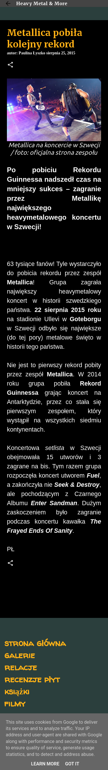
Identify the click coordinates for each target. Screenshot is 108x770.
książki (16, 691)
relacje (20, 667)
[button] (10, 65)
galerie (19, 655)
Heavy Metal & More (41, 3)
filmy (14, 703)
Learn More (45, 764)
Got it (72, 764)
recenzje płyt (32, 679)
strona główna (35, 643)
